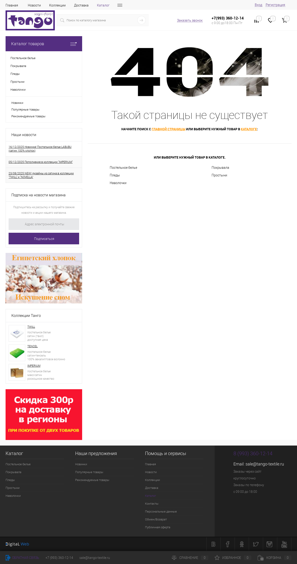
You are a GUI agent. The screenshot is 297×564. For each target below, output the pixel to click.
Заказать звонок (190, 20)
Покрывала (220, 167)
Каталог (103, 5)
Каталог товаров (44, 43)
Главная (12, 5)
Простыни (219, 175)
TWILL (31, 326)
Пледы (115, 175)
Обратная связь (22, 558)
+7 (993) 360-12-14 (59, 558)
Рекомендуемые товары (28, 116)
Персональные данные (161, 511)
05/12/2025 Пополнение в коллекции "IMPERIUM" (41, 162)
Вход (258, 5)
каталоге (249, 129)
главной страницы (168, 129)
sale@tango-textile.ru (264, 464)
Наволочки (118, 183)
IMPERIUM (33, 365)
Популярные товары (25, 109)
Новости (34, 5)
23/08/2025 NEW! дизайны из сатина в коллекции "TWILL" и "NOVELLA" (41, 175)
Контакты (151, 503)
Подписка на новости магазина (38, 195)
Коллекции (57, 5)
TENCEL (32, 346)
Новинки (17, 103)
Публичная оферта (157, 527)
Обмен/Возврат (156, 519)
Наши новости (23, 135)
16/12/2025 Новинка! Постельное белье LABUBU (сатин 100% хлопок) (40, 148)
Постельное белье (123, 167)
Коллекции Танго (26, 315)
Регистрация (275, 5)
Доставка (81, 5)
